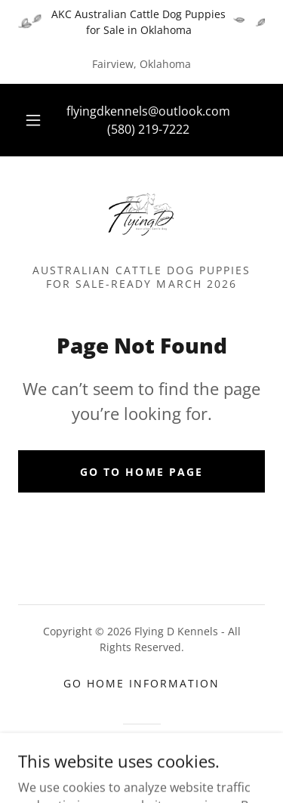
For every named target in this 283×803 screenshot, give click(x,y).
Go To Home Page (141, 472)
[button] (33, 120)
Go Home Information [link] (141, 683)
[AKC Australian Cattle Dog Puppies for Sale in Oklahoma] (141, 22)
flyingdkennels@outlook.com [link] (148, 111)
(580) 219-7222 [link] (148, 129)
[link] (141, 216)
